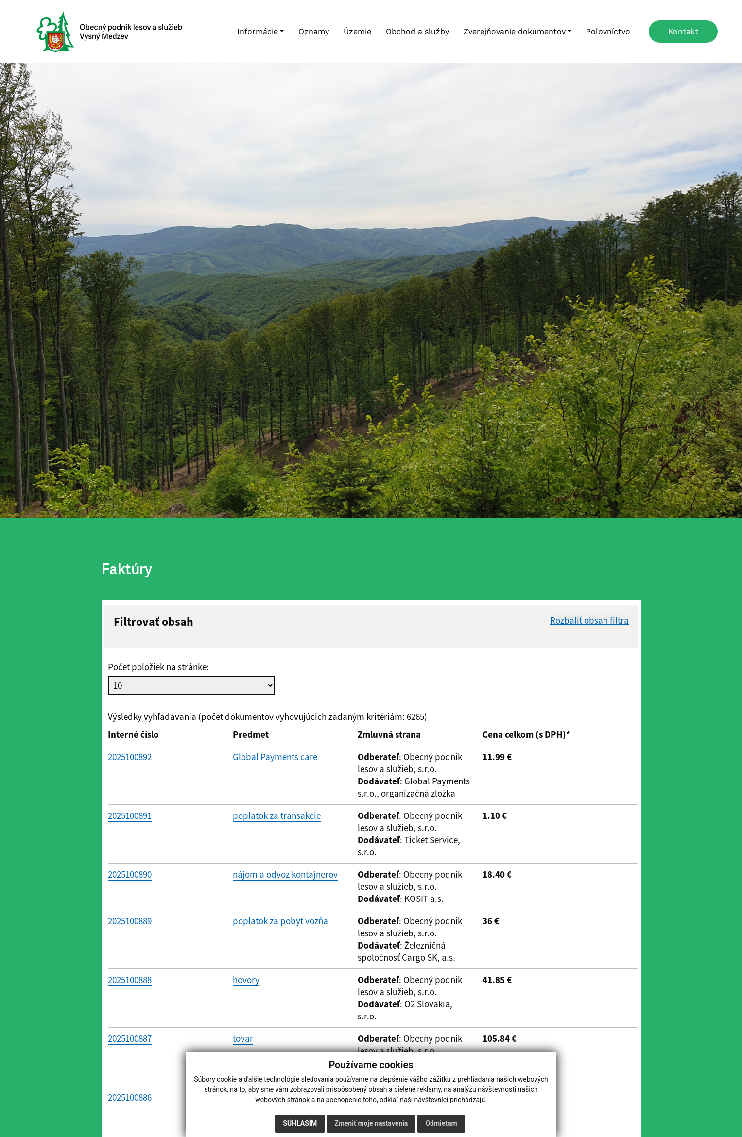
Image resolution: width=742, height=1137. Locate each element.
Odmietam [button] (441, 1123)
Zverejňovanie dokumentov (515, 31)
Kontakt (683, 31)
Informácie (257, 31)
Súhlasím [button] (300, 1123)
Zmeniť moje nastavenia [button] (371, 1123)
